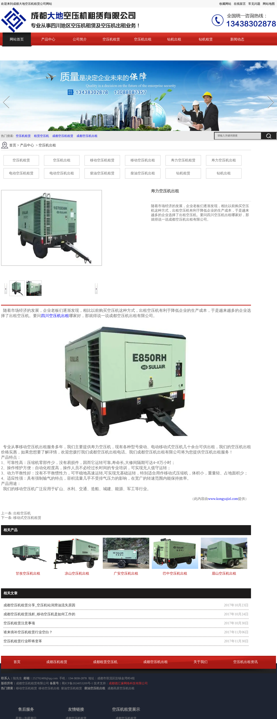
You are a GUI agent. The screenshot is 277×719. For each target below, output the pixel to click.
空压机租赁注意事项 (19, 623)
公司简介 (80, 39)
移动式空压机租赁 (27, 518)
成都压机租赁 (56, 662)
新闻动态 (237, 39)
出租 (131, 688)
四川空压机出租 (55, 316)
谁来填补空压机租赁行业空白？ (28, 632)
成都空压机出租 (87, 136)
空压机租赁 (111, 39)
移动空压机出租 (142, 160)
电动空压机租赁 (21, 173)
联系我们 (17, 53)
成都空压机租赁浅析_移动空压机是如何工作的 (39, 614)
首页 (12, 145)
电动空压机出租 (62, 173)
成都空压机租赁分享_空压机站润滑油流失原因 (39, 605)
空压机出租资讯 (245, 662)
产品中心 (48, 39)
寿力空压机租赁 (183, 160)
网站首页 (17, 39)
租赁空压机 (41, 136)
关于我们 (201, 662)
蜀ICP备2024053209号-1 (77, 683)
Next (267, 94)
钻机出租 (174, 39)
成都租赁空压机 (105, 662)
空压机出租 (143, 39)
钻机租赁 (206, 39)
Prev (3, 94)
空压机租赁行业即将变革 (23, 641)
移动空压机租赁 (102, 160)
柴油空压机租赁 (102, 173)
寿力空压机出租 (224, 160)
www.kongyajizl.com (223, 499)
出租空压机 (22, 513)
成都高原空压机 (118, 688)
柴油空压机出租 (142, 173)
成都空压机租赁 (62, 136)
